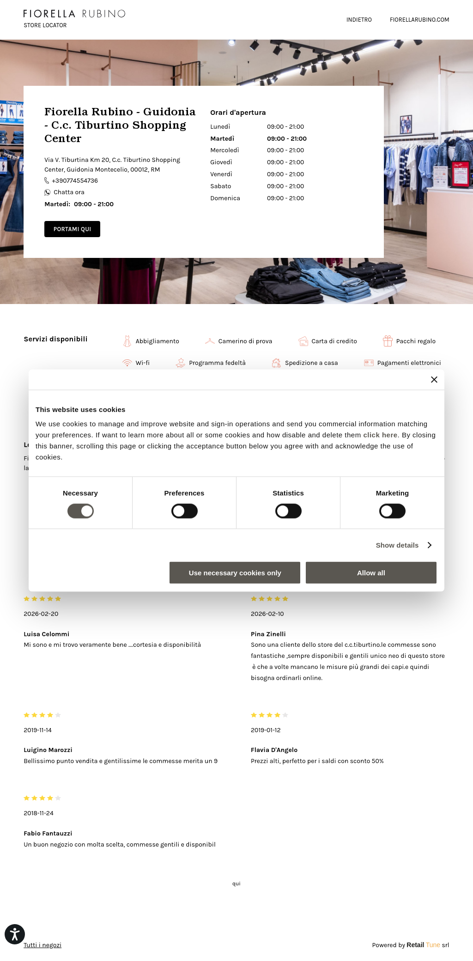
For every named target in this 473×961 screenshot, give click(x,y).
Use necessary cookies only (235, 573)
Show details (397, 545)
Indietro (359, 19)
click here (380, 435)
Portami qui (72, 229)
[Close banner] (434, 379)
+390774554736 (71, 181)
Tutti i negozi (42, 945)
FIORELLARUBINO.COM (419, 19)
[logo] (74, 14)
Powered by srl (410, 945)
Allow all (371, 573)
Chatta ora (64, 192)
